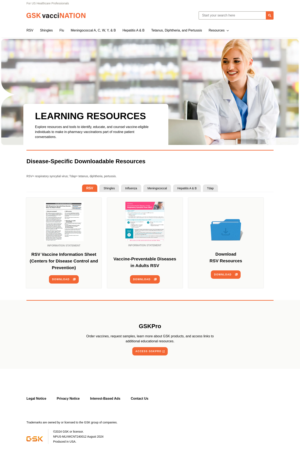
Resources (216, 30)
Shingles (46, 30)
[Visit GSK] (34, 440)
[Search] (270, 15)
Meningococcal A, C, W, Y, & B (93, 30)
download (61, 279)
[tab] (89, 188)
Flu (61, 30)
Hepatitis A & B (133, 30)
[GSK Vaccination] (56, 15)
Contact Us (139, 398)
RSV (29, 30)
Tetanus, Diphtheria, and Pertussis (176, 30)
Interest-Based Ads (105, 398)
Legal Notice (36, 398)
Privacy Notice (68, 398)
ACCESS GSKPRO (148, 351)
